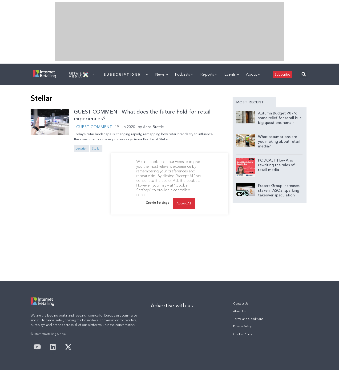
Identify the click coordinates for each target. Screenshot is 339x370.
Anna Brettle (153, 126)
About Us (239, 311)
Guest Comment (94, 126)
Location (81, 148)
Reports (208, 74)
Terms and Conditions (248, 319)
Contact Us (240, 303)
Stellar (96, 148)
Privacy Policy (242, 326)
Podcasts (184, 74)
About (253, 74)
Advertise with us (172, 305)
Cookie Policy (242, 334)
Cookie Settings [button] (157, 202)
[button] (303, 74)
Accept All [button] (184, 203)
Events (231, 74)
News (161, 74)
